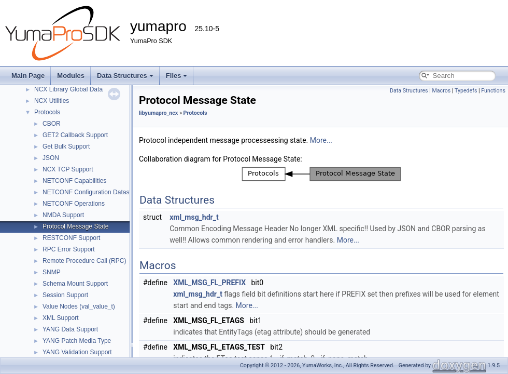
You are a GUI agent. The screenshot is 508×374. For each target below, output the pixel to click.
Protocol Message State (75, 226)
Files (177, 75)
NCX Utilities (51, 100)
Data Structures (125, 75)
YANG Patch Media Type (77, 340)
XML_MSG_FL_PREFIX (209, 282)
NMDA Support (63, 215)
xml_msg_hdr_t (194, 217)
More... (321, 140)
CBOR (52, 123)
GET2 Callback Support (75, 135)
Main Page (28, 75)
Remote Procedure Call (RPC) (84, 260)
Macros (441, 90)
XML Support (61, 318)
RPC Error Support (69, 249)
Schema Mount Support (75, 283)
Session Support (65, 295)
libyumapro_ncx (158, 113)
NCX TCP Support (68, 169)
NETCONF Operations (74, 203)
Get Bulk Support (66, 146)
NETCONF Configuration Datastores (93, 192)
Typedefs (466, 90)
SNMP (52, 272)
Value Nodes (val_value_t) (79, 306)
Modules (70, 75)
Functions (493, 90)
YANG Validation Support (77, 352)
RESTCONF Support (71, 238)
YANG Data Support (70, 329)
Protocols (47, 112)
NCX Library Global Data (68, 89)
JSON (51, 158)
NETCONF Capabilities (74, 180)
